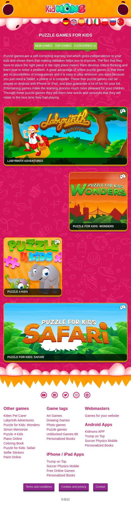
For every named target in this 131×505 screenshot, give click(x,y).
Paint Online (12, 457)
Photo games (56, 425)
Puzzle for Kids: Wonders (93, 226)
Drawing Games (58, 420)
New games (43, 45)
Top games (63, 45)
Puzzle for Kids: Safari (25, 357)
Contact (100, 486)
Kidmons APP (95, 431)
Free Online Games (61, 471)
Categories (85, 45)
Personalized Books (61, 439)
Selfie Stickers (13, 452)
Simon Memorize (15, 429)
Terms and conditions (39, 486)
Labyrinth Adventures (25, 161)
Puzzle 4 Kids (17, 291)
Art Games (54, 415)
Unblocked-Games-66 (62, 434)
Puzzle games (57, 429)
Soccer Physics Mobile (101, 441)
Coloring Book (13, 443)
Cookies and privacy (73, 486)
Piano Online (12, 439)
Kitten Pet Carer (15, 415)
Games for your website (102, 415)
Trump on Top (95, 436)
